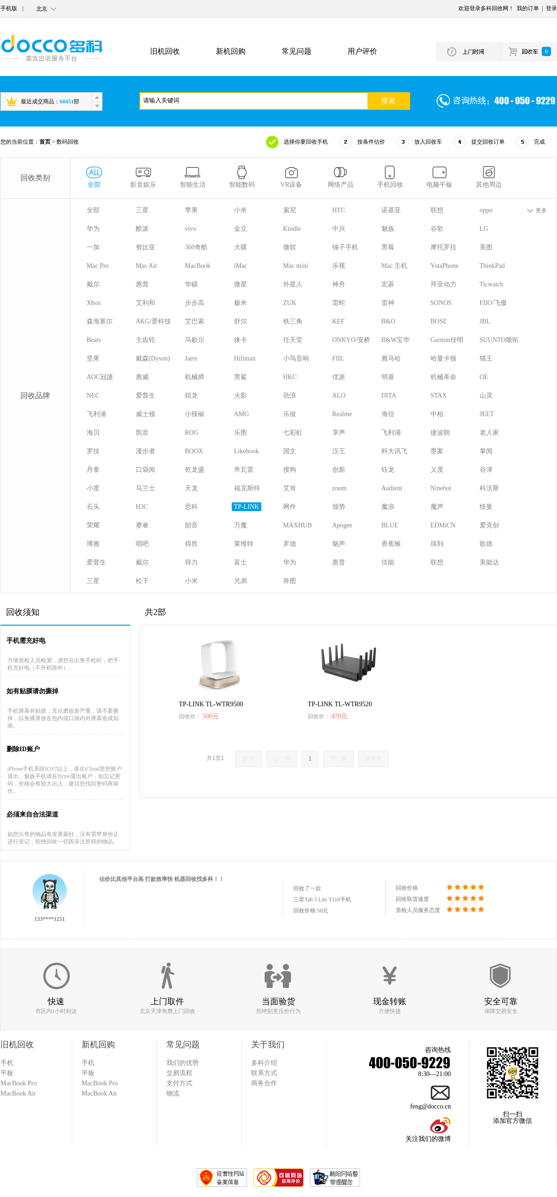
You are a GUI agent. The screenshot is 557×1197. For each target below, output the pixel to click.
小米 (240, 210)
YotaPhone (444, 265)
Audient (391, 488)
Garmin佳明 (446, 339)
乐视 (338, 265)
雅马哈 (391, 358)
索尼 (289, 210)
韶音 (191, 525)
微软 (289, 247)
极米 (240, 302)
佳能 (387, 562)
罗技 (93, 451)
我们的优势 (182, 1062)
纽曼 (486, 506)
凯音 (142, 432)
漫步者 (145, 451)
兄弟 (240, 580)
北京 (41, 9)
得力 (191, 562)
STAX (438, 395)
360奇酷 (196, 247)
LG (484, 228)
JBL (485, 321)
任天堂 (293, 339)
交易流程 (179, 1073)
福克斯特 (247, 488)
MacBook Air (99, 1093)
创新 (338, 469)
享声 (338, 432)
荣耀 (93, 525)
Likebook (246, 451)
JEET (487, 414)
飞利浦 (96, 414)
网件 (289, 506)
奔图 (289, 580)
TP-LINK (246, 506)
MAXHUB (297, 525)
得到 (436, 543)
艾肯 (289, 488)
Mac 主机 (394, 265)
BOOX (194, 451)
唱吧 (142, 543)
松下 (142, 580)
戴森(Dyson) (153, 358)
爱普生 (145, 395)
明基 (387, 377)
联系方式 (264, 1073)
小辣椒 (194, 414)
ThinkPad (492, 265)
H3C (142, 506)
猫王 (486, 358)
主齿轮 (145, 339)
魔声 (436, 506)
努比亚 (145, 247)
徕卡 (240, 339)
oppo (486, 210)
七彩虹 (293, 432)
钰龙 (387, 469)
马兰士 (145, 488)
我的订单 (528, 8)
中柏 (436, 414)
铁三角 (293, 321)
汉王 (338, 451)
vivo (190, 228)
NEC (93, 395)
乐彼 (289, 414)
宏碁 (387, 284)
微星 (240, 284)
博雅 (93, 543)
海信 (387, 414)
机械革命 (443, 377)
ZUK (290, 302)
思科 (191, 506)
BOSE (438, 321)
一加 (93, 247)
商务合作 (264, 1083)
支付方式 (179, 1083)
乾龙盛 (194, 469)
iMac (240, 265)
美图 (486, 247)
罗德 (289, 543)
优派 (338, 377)
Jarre (191, 358)
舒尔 (240, 321)
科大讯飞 (394, 451)
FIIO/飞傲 (493, 302)
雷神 (387, 302)
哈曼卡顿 (443, 358)
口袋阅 (145, 469)
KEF (338, 321)
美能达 (489, 562)
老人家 (489, 432)
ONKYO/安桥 (351, 339)
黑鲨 (240, 377)
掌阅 (486, 451)
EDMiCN (443, 525)
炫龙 (191, 395)
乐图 (240, 432)
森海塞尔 (100, 321)
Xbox (94, 302)
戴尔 (93, 284)
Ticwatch (492, 284)
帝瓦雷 (243, 469)
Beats (94, 339)
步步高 (194, 302)
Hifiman (245, 358)
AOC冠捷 (100, 377)
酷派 (142, 228)
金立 (240, 228)
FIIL (338, 358)
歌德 (486, 543)
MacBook (197, 265)
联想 (436, 210)
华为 (93, 228)
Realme (342, 414)
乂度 (436, 469)
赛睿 (142, 525)
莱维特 (243, 543)
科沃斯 (489, 488)
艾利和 (145, 302)
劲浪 (289, 395)
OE (484, 377)
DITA (388, 395)
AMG (241, 414)
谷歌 (436, 228)
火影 (240, 395)
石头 (93, 506)
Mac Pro (98, 265)
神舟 (338, 284)
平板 (88, 1073)
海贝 (93, 432)
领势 (338, 506)
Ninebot (440, 488)
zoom (339, 488)
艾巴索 (194, 321)
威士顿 (145, 414)
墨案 (436, 451)
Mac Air (146, 265)
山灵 (486, 395)
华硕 (191, 284)
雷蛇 (338, 302)
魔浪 (387, 506)
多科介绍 (264, 1062)
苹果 (191, 210)
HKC (290, 377)
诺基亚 (391, 210)
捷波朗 (440, 432)
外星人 (293, 284)
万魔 (240, 525)
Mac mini (295, 265)
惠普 (142, 284)
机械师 (194, 377)
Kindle (292, 228)
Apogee (342, 525)
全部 (93, 210)
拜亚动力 (443, 284)
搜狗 (289, 469)
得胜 (191, 543)
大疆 (240, 247)
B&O (388, 321)
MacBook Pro (100, 1083)
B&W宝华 (395, 339)
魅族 (387, 228)
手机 (88, 1062)
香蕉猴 (391, 543)
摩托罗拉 (443, 247)
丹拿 (93, 469)
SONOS (441, 302)
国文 (289, 451)
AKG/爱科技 (153, 321)
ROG (192, 432)
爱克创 (489, 525)
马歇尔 (194, 339)
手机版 (8, 8)
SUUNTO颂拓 (499, 339)
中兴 (338, 228)
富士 (240, 562)
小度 (93, 488)
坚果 (93, 358)
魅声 (338, 543)
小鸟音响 (296, 358)
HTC (338, 210)
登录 (551, 8)
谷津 (486, 469)
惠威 (142, 377)
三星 (142, 210)
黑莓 (387, 247)
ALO (339, 395)
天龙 (191, 488)
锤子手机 (345, 247)
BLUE (390, 525)
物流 (172, 1093)
